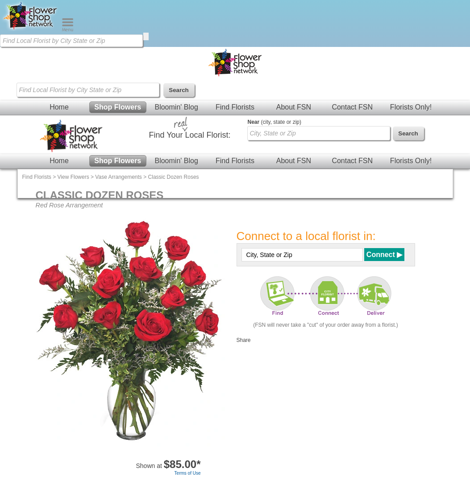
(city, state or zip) (274, 122)
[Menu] (68, 29)
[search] (146, 36)
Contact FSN (352, 107)
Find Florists (235, 107)
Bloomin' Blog (176, 107)
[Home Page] (31, 29)
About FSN (293, 107)
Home (59, 107)
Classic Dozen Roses (173, 177)
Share (244, 340)
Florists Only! (411, 107)
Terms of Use (188, 473)
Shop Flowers (117, 107)
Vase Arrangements (118, 177)
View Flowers (73, 177)
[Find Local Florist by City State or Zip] (71, 40)
